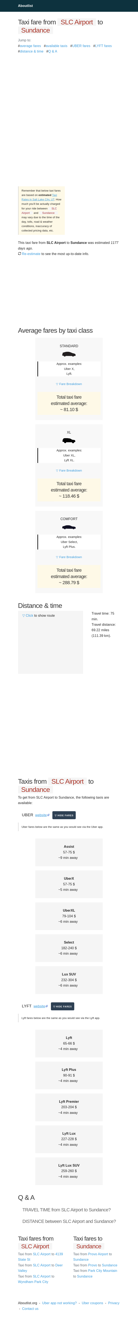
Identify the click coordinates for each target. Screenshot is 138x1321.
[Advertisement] (69, 83)
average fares (30, 46)
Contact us (30, 1308)
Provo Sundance (95, 1265)
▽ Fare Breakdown (69, 384)
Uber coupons (92, 1303)
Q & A (52, 51)
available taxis (56, 46)
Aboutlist (25, 6)
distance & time (32, 51)
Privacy (113, 1303)
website (41, 815)
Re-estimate (29, 254)
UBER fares (81, 46)
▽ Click (27, 615)
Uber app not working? (59, 1303)
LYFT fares (103, 46)
